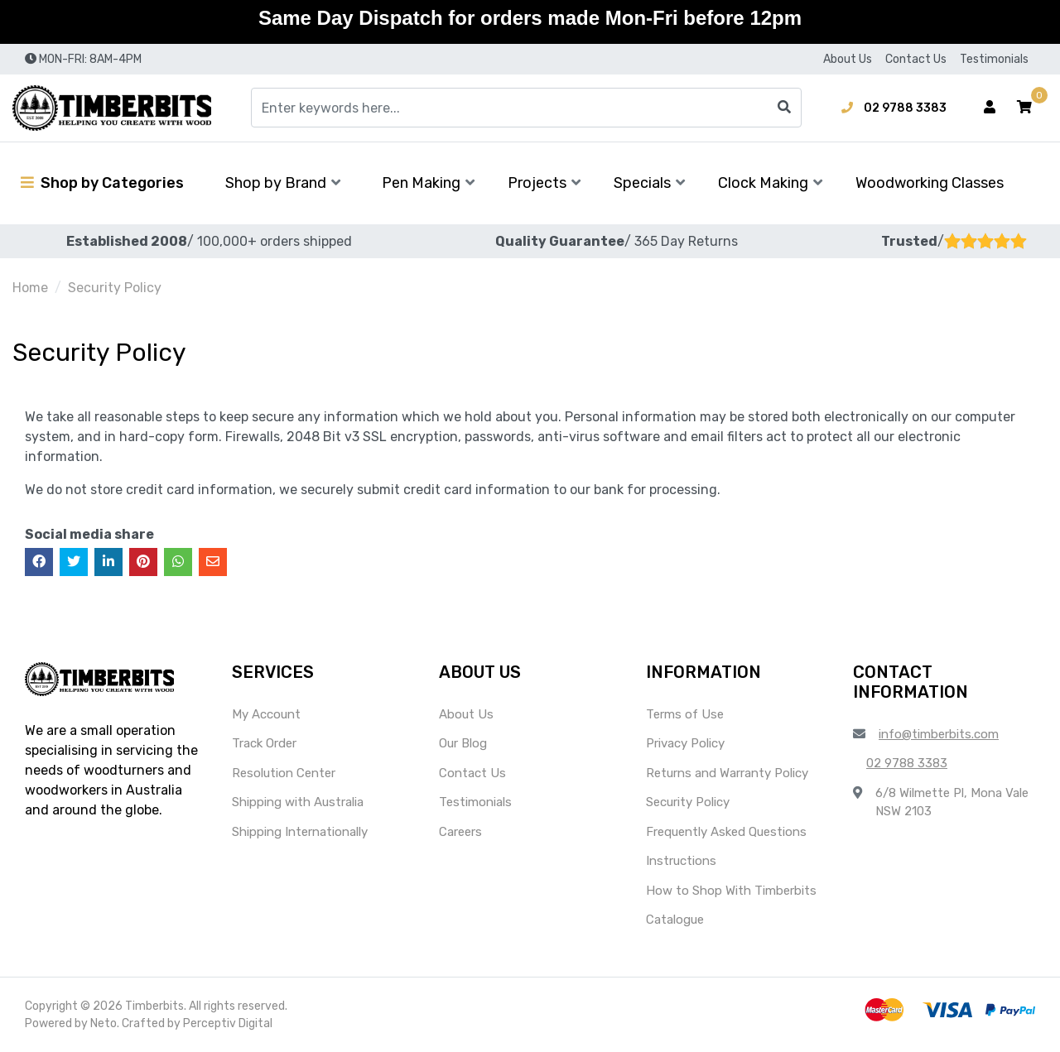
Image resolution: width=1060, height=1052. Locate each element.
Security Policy (688, 802)
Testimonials (994, 59)
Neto (103, 1023)
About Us (847, 59)
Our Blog (463, 743)
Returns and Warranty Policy (727, 773)
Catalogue (675, 919)
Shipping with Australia (298, 802)
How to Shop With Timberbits (731, 890)
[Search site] (784, 107)
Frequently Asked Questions (726, 831)
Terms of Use (685, 714)
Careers (460, 831)
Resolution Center (283, 773)
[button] (1024, 107)
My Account (266, 714)
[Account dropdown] (989, 107)
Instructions (681, 860)
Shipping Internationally (300, 831)
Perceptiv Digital (227, 1023)
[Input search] (526, 107)
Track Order (264, 743)
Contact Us (916, 59)
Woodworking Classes (929, 183)
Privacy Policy (685, 743)
